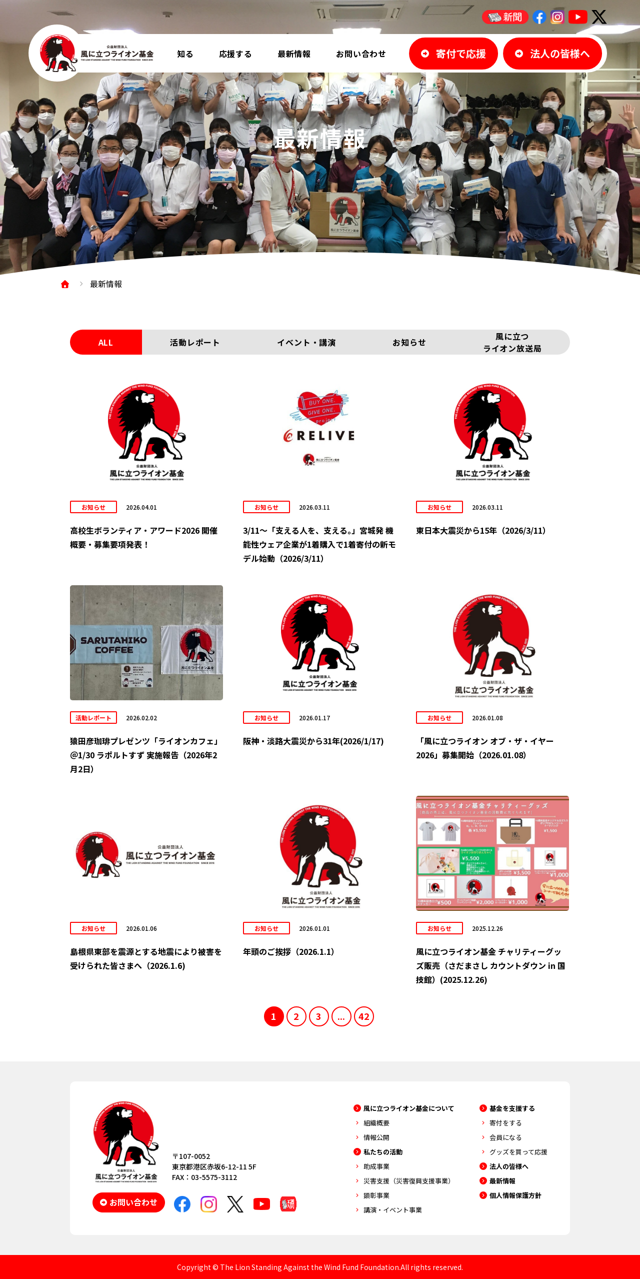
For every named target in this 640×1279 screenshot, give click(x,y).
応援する (235, 54)
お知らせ (409, 342)
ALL (106, 342)
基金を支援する (512, 1108)
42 (364, 1015)
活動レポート (195, 342)
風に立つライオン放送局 (512, 342)
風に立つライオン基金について (409, 1108)
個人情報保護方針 (516, 1195)
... (341, 1015)
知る (185, 54)
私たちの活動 (383, 1151)
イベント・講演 (306, 342)
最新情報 (294, 54)
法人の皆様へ (509, 1166)
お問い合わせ (361, 54)
